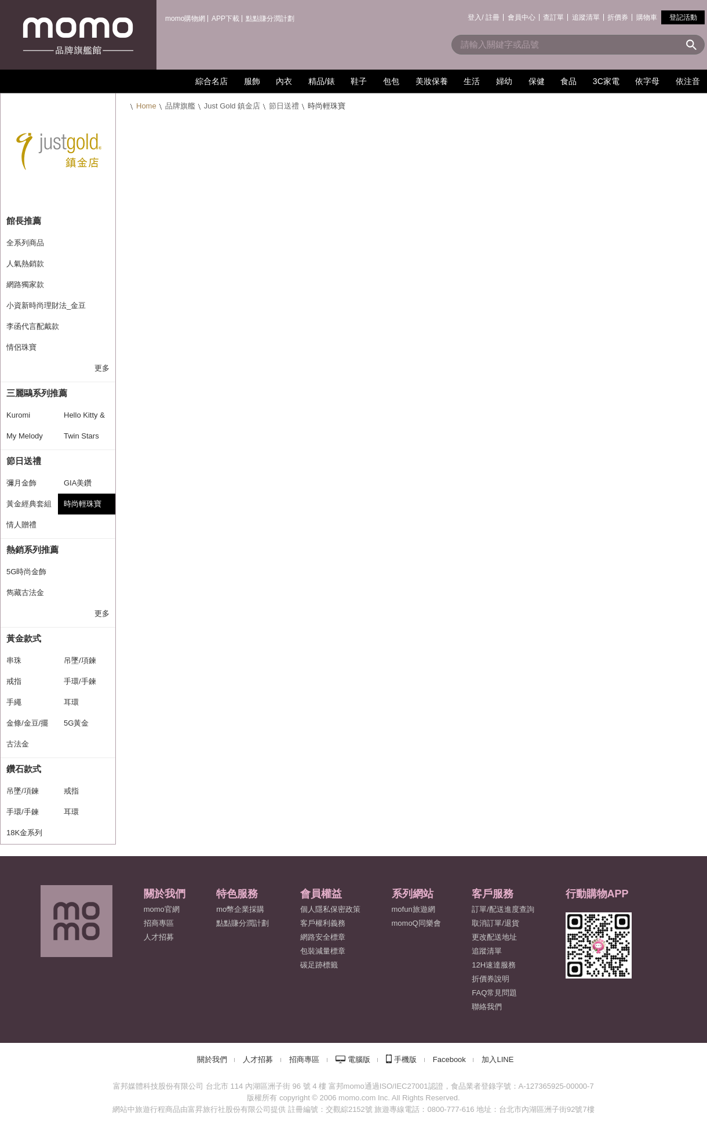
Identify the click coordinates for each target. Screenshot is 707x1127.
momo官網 (162, 909)
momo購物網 (185, 19)
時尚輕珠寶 (82, 503)
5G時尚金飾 (26, 571)
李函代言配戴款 (32, 326)
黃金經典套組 (29, 503)
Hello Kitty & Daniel (84, 418)
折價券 (617, 17)
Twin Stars (81, 436)
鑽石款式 (23, 769)
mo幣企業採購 (240, 909)
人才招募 (258, 1059)
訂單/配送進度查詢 (503, 909)
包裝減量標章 (322, 951)
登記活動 (683, 17)
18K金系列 (24, 832)
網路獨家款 (25, 284)
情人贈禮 (21, 524)
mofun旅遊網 (413, 909)
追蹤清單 (586, 17)
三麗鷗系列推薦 (36, 393)
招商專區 (159, 923)
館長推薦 (23, 221)
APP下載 (225, 19)
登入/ (475, 17)
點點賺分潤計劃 (270, 19)
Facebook (449, 1059)
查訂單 (553, 17)
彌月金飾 (21, 483)
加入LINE (497, 1059)
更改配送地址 (494, 937)
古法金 (17, 744)
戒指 (13, 681)
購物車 (646, 17)
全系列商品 (25, 242)
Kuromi (18, 415)
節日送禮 (284, 106)
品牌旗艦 (180, 106)
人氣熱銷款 (25, 263)
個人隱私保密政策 (330, 909)
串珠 (13, 660)
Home (146, 106)
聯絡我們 (487, 1006)
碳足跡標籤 (319, 965)
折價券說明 (490, 978)
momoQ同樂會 (416, 923)
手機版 (405, 1059)
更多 (102, 368)
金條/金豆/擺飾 (27, 726)
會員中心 (521, 17)
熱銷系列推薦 (32, 550)
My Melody (24, 436)
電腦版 (359, 1059)
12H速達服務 (494, 965)
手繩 (13, 702)
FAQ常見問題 (494, 992)
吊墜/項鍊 (80, 660)
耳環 (71, 702)
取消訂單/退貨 (495, 923)
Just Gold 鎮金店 (232, 106)
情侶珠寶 (21, 347)
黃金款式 (23, 638)
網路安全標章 (322, 937)
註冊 (493, 17)
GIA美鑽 (78, 483)
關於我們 (212, 1059)
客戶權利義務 (322, 923)
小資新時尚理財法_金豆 (46, 305)
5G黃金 (76, 723)
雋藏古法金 (25, 592)
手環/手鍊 (80, 681)
